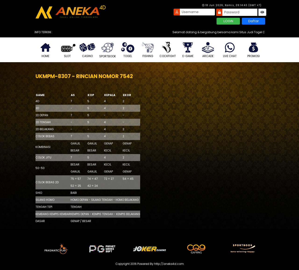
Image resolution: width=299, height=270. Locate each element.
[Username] (197, 12)
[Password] (239, 12)
